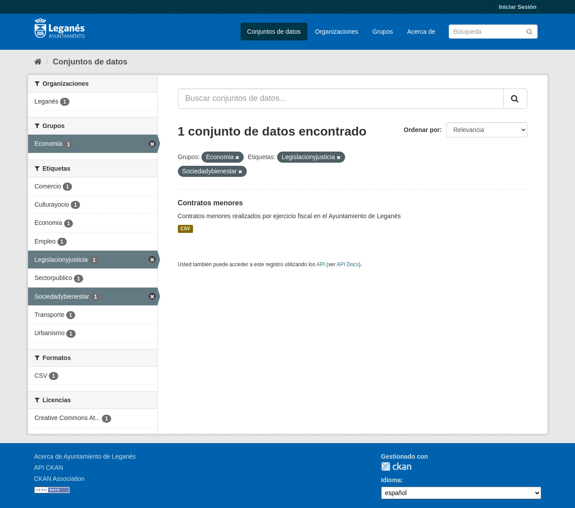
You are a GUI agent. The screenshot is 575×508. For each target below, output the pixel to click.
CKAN (396, 466)
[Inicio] (38, 61)
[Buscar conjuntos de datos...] (341, 98)
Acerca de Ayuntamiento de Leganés (85, 456)
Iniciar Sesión (518, 7)
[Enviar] (529, 31)
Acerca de (421, 31)
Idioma (391, 480)
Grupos (383, 31)
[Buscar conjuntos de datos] (493, 31)
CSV (185, 229)
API (320, 264)
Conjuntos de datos (274, 31)
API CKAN (48, 467)
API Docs (348, 264)
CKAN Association (59, 478)
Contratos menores (210, 203)
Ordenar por (422, 129)
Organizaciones (336, 31)
